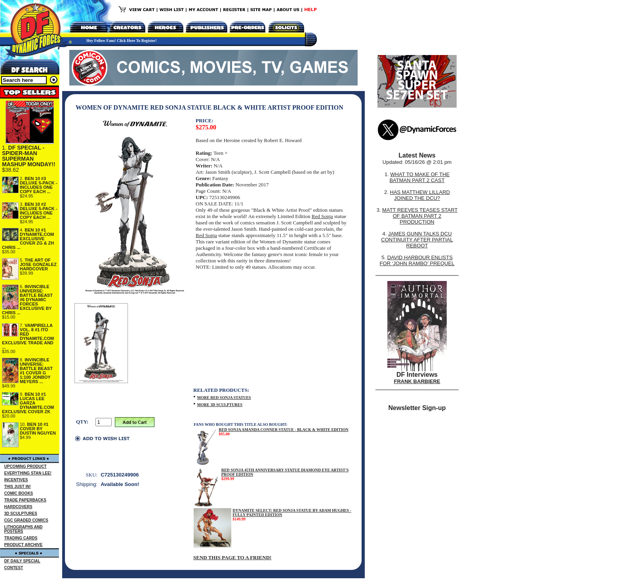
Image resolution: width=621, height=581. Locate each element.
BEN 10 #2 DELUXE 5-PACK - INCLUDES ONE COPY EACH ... (38, 211)
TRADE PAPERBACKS (25, 500)
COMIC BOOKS (18, 493)
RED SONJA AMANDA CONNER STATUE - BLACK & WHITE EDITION (284, 429)
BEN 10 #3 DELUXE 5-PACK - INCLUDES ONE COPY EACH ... (38, 185)
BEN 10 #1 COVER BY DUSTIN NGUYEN (38, 428)
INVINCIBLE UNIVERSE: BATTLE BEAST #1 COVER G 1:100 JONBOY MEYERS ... (36, 370)
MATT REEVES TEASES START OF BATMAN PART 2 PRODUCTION (419, 216)
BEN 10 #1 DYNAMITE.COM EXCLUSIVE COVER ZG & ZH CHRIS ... (28, 239)
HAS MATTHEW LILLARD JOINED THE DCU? (420, 195)
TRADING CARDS (21, 538)
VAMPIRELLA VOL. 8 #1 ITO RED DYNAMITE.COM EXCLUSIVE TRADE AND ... (28, 336)
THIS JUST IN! (17, 486)
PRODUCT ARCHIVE (23, 545)
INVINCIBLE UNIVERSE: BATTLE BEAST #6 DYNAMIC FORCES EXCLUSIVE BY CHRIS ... (27, 299)
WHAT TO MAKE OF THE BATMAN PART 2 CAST (419, 177)
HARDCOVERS (18, 507)
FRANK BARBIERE (417, 381)
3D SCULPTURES (20, 513)
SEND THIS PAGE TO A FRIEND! (232, 557)
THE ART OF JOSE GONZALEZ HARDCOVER (38, 264)
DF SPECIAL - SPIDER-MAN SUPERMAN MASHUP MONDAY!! (28, 155)
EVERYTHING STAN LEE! (27, 473)
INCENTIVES (16, 480)
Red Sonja (322, 216)
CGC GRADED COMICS (26, 520)
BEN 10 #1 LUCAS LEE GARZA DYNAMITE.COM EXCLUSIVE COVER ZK (28, 403)
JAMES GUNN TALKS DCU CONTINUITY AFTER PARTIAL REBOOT (417, 240)
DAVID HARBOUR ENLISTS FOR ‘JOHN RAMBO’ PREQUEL (417, 260)
